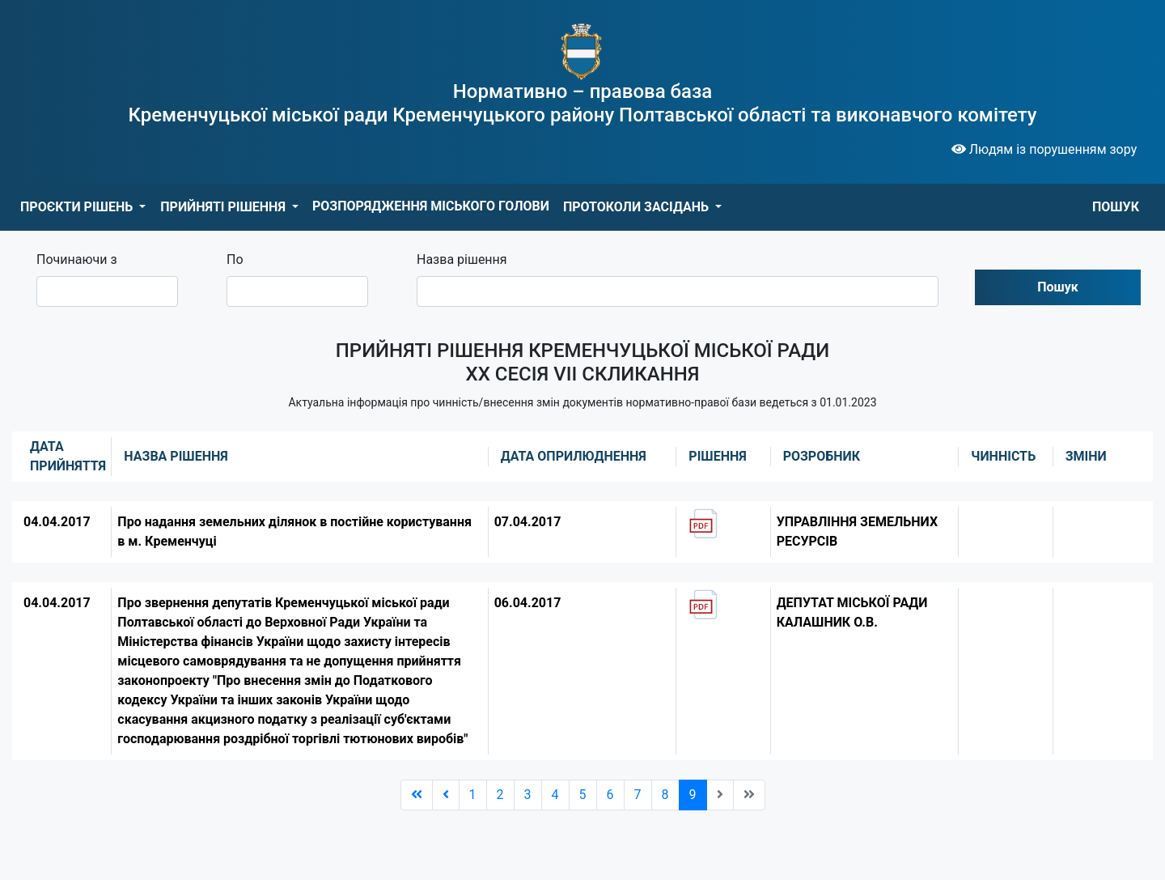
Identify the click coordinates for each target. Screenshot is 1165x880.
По (235, 259)
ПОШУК (1115, 207)
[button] (83, 207)
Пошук (1057, 287)
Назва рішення (462, 259)
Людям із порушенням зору (1044, 149)
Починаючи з (76, 259)
